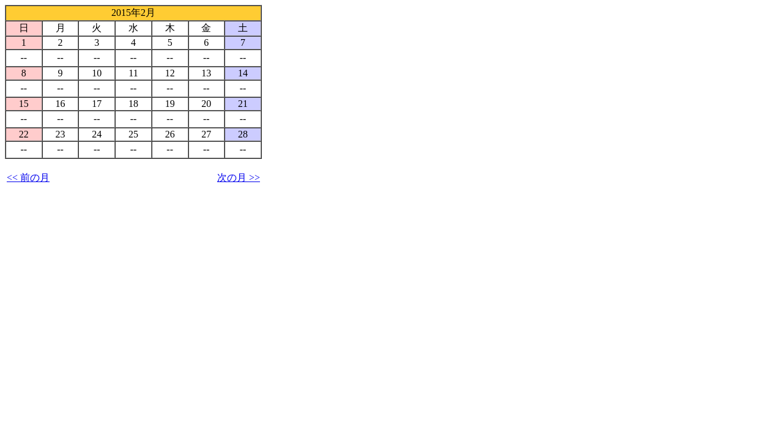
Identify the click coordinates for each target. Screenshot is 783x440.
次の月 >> (238, 177)
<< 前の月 (28, 177)
